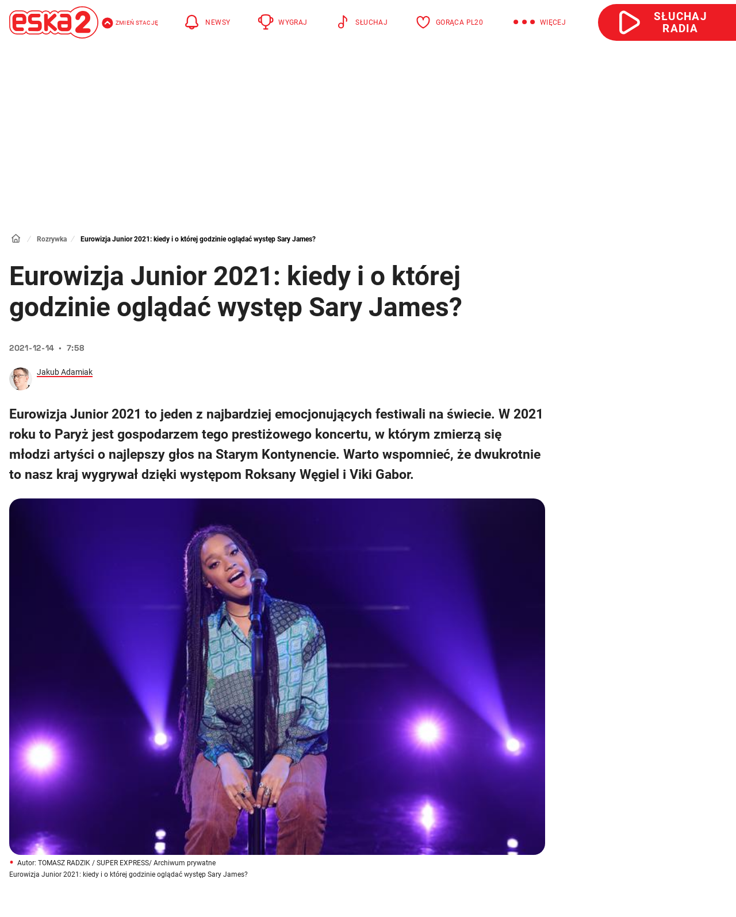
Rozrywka (52, 239)
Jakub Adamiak (65, 372)
